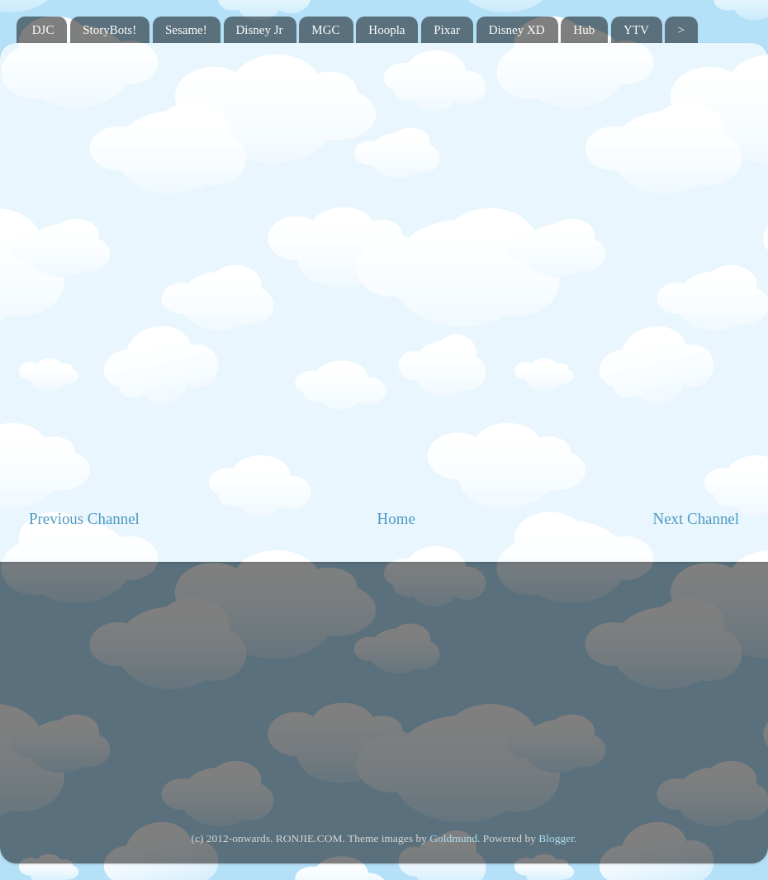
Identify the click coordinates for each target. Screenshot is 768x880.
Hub (584, 29)
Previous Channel (84, 518)
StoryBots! (109, 29)
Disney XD (517, 29)
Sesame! (186, 29)
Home (396, 518)
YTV (636, 29)
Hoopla (386, 29)
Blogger (556, 838)
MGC (325, 29)
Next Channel (696, 518)
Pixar (447, 29)
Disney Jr (259, 29)
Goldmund (453, 838)
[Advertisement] (384, 686)
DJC (43, 29)
